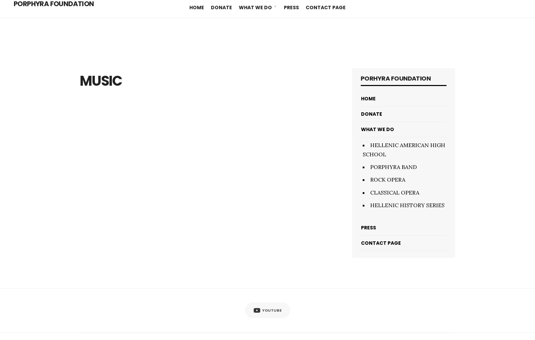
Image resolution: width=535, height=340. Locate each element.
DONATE (221, 7)
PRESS (291, 7)
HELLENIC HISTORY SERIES (407, 205)
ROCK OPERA (387, 179)
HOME (196, 7)
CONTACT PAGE (326, 7)
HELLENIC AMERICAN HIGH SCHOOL (404, 150)
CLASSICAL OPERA (394, 192)
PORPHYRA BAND (393, 167)
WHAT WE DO (255, 7)
